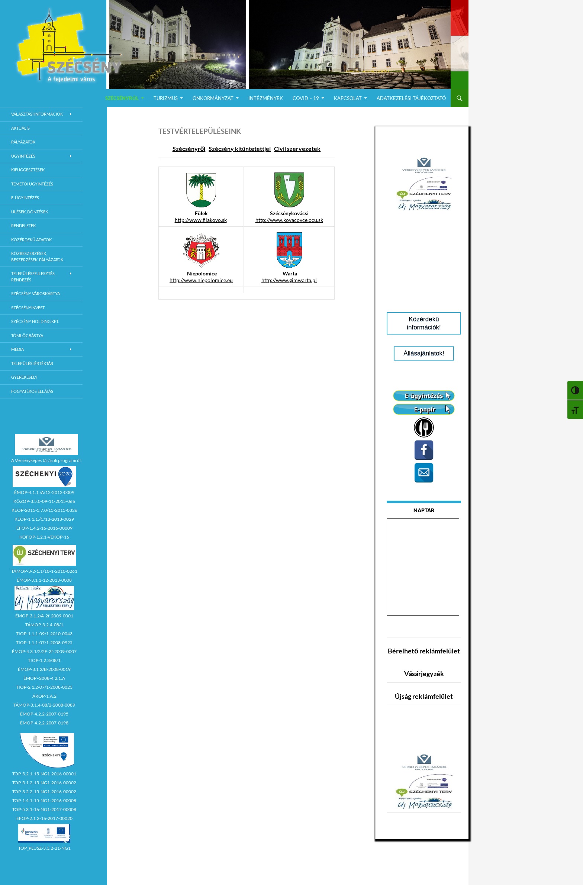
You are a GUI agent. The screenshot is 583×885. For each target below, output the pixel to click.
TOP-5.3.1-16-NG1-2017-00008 (44, 809)
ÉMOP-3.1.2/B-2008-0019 (44, 669)
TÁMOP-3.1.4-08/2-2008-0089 (44, 705)
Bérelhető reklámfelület (424, 651)
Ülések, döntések (29, 211)
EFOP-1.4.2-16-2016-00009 (44, 528)
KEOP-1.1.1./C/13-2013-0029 (44, 519)
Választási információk (37, 114)
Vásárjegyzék (424, 673)
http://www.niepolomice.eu (201, 280)
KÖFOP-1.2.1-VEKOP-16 (44, 537)
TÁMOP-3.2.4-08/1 (44, 624)
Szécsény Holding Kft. (35, 321)
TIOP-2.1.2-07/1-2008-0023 (44, 687)
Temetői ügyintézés (32, 183)
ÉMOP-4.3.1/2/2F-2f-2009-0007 (44, 651)
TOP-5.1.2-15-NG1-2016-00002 (44, 782)
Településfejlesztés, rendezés (33, 276)
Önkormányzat (213, 98)
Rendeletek (23, 225)
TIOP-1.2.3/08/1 (44, 660)
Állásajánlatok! (423, 353)
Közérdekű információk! (424, 323)
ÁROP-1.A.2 (44, 696)
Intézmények (265, 98)
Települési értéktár (32, 363)
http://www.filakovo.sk (201, 220)
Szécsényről (122, 98)
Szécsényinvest (28, 307)
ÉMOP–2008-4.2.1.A (44, 678)
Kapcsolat (348, 98)
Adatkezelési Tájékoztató (411, 98)
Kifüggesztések (28, 169)
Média (17, 349)
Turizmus (166, 98)
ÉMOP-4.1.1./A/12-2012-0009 (44, 492)
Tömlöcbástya (27, 335)
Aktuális (20, 128)
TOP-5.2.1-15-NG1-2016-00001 (44, 773)
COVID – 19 (306, 98)
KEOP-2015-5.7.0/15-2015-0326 (44, 510)
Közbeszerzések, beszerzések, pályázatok (37, 256)
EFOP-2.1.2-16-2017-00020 (44, 818)
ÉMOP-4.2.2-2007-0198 (44, 723)
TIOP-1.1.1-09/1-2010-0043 (44, 633)
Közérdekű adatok (31, 239)
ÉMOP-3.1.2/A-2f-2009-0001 (44, 615)
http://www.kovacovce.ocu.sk (289, 220)
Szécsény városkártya (35, 293)
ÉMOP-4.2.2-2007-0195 (44, 714)
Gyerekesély (24, 377)
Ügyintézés (23, 156)
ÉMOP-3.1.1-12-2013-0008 (44, 580)
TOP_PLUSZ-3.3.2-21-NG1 (44, 848)
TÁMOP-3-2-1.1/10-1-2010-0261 (44, 571)
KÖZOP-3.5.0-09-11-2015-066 (44, 501)
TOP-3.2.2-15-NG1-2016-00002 (44, 791)
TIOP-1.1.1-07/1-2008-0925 (44, 642)
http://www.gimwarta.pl (289, 280)
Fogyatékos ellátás (32, 391)
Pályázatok (23, 141)
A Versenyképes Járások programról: (46, 460)
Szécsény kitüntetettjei (240, 148)
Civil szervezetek (297, 148)
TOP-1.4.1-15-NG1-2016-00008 (44, 800)
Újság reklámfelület (424, 696)
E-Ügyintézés (25, 197)
